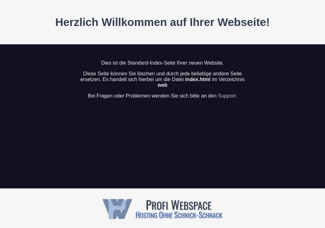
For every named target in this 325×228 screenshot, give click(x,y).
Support (227, 95)
